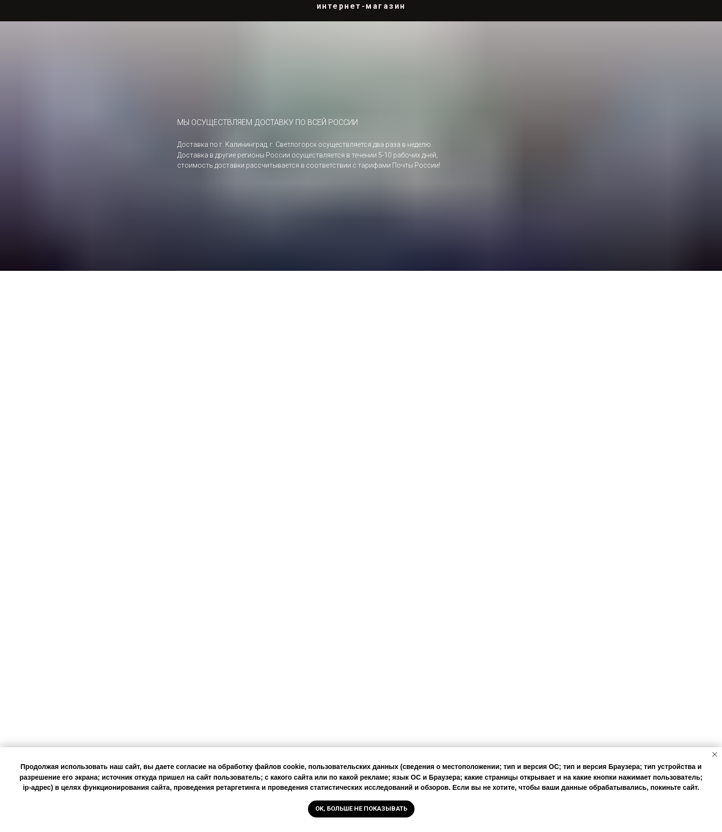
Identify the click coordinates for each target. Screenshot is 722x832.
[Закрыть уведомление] (715, 754)
